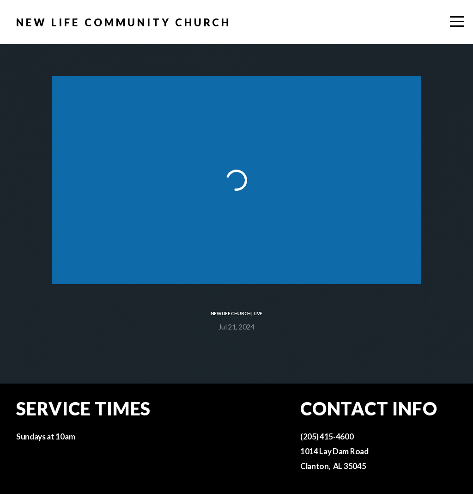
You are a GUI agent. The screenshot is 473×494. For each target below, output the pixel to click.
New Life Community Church (123, 22)
